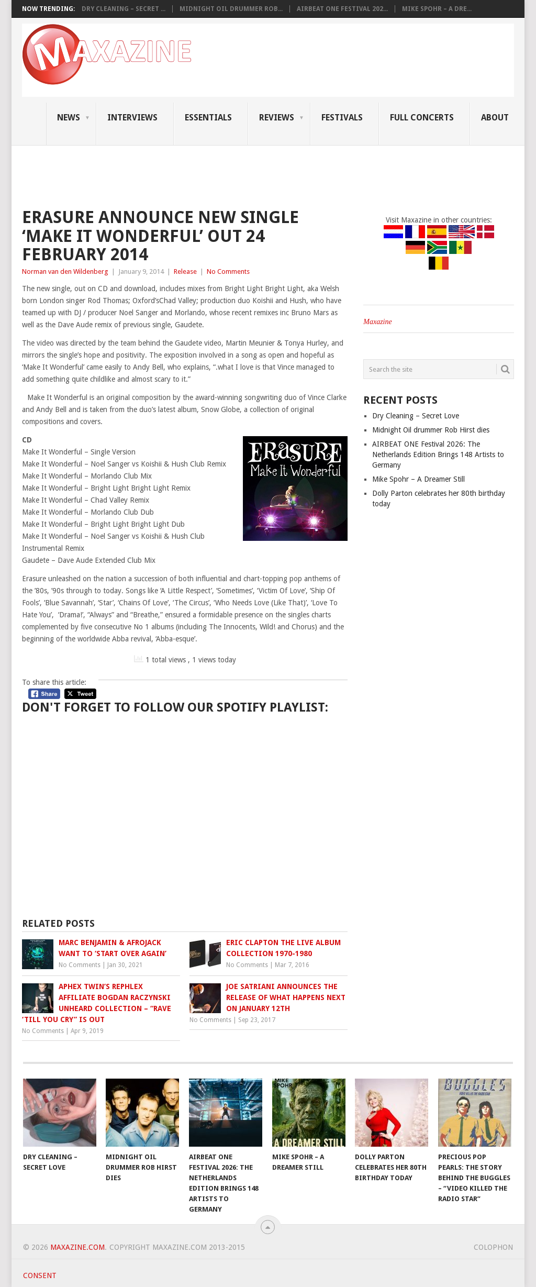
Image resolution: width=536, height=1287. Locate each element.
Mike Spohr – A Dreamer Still (418, 479)
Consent (40, 1275)
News (68, 118)
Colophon (493, 1247)
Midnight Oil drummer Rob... (231, 9)
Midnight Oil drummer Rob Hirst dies (430, 430)
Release (185, 271)
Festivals (342, 118)
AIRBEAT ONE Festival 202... (342, 9)
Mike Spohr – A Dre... (437, 9)
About (495, 118)
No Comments (228, 271)
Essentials (208, 118)
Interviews (132, 118)
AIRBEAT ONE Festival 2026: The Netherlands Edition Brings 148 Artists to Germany (438, 454)
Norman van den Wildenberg (65, 271)
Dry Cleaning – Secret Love (415, 416)
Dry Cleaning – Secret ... (123, 9)
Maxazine (377, 322)
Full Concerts (422, 118)
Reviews (276, 118)
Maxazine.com (77, 1247)
